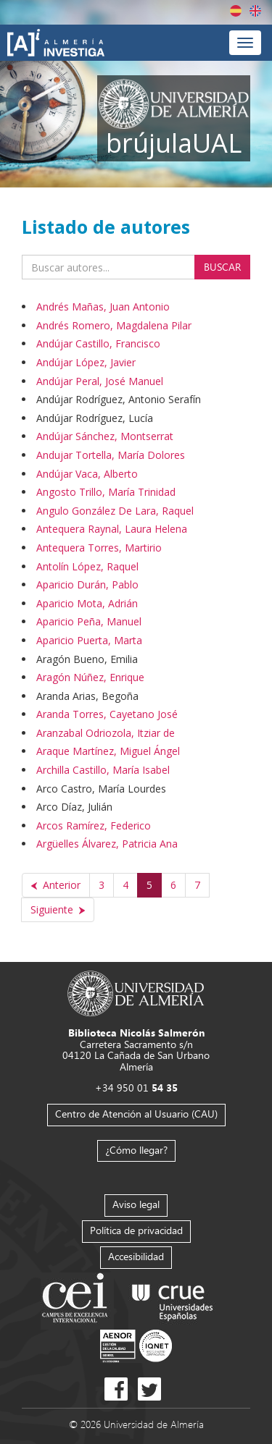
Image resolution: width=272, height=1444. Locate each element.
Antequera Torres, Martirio (99, 547)
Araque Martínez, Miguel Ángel (108, 751)
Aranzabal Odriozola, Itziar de (105, 733)
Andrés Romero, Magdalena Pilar (113, 325)
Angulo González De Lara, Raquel (115, 511)
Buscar (222, 267)
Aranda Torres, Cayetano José (107, 714)
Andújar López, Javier (86, 362)
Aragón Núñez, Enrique (90, 677)
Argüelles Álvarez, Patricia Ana (107, 843)
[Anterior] (56, 885)
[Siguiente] (57, 910)
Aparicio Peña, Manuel (88, 621)
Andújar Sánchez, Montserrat (104, 436)
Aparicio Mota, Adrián (87, 603)
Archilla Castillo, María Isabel (103, 770)
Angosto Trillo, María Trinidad (106, 492)
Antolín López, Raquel (87, 566)
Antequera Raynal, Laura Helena (111, 529)
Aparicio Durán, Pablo (87, 584)
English (255, 11)
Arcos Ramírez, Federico (93, 825)
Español (236, 11)
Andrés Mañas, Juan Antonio (103, 306)
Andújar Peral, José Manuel (99, 381)
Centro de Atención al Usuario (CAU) (136, 1113)
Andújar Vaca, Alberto (87, 474)
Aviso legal (136, 1204)
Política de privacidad (136, 1230)
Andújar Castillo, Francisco (98, 343)
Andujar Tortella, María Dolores (110, 455)
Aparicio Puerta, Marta (89, 640)
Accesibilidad (136, 1256)
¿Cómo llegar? (136, 1150)
